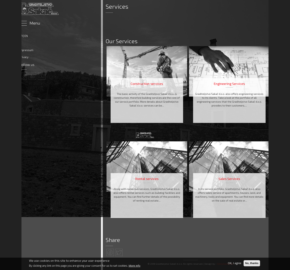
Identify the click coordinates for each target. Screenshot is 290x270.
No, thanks (252, 263)
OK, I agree (234, 263)
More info (134, 266)
